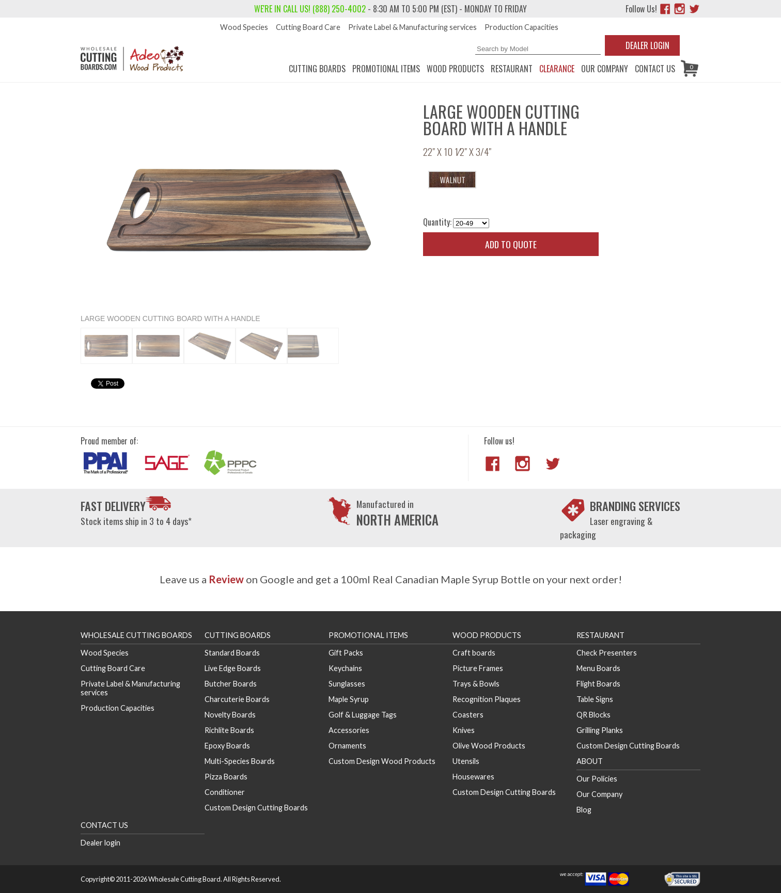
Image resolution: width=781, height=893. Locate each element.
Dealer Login (647, 45)
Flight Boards (598, 683)
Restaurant (512, 68)
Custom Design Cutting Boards (256, 807)
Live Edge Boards (233, 668)
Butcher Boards (231, 683)
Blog (583, 809)
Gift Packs (346, 652)
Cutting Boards (317, 68)
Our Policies (596, 778)
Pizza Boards (226, 776)
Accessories (349, 730)
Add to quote (511, 244)
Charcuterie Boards (237, 699)
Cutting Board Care (308, 27)
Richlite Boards (229, 730)
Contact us (655, 68)
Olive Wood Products (488, 745)
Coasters (467, 714)
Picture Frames (477, 668)
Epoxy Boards (227, 745)
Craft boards (473, 652)
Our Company (604, 68)
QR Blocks (593, 714)
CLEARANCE (556, 68)
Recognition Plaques (486, 699)
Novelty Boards (230, 714)
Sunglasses (347, 683)
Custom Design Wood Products (382, 761)
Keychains (345, 668)
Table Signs (594, 699)
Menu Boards (598, 668)
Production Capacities (521, 27)
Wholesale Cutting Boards (136, 635)
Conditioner (225, 792)
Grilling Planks (599, 730)
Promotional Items (386, 68)
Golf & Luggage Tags (363, 714)
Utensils (465, 761)
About (589, 761)
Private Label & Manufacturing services (412, 27)
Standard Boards (232, 652)
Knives (463, 730)
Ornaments (347, 745)
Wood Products (455, 68)
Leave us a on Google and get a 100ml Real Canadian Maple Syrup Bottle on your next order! (391, 579)
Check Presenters (606, 652)
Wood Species (244, 27)
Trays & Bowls (475, 683)
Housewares (473, 776)
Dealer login (100, 842)
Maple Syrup (349, 699)
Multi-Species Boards (240, 761)
